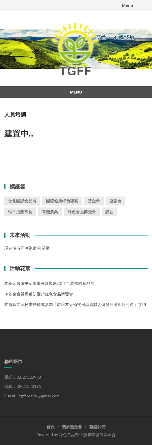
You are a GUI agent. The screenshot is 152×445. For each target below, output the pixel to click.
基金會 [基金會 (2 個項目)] (94, 200)
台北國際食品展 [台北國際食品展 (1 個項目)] (22, 200)
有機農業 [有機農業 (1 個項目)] (50, 211)
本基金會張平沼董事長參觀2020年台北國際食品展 (49, 283)
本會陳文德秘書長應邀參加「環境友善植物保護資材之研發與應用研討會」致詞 (75, 304)
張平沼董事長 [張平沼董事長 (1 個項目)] (20, 211)
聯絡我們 (97, 426)
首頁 (51, 426)
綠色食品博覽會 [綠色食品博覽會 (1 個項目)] (82, 211)
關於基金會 (72, 426)
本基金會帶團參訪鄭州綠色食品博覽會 (38, 293)
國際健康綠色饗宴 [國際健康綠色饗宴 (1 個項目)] (62, 200)
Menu (127, 5)
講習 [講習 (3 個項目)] (109, 211)
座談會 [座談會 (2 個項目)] (116, 200)
